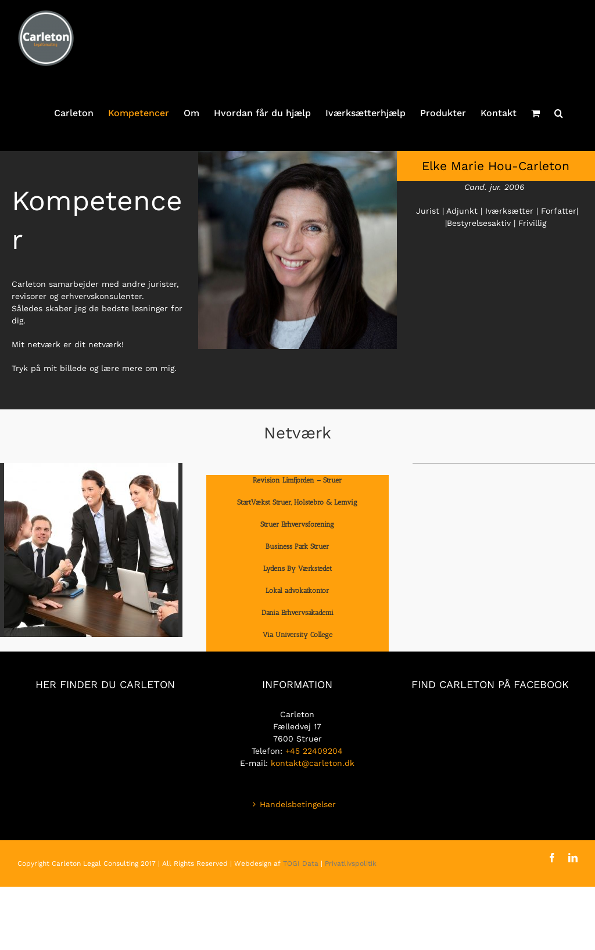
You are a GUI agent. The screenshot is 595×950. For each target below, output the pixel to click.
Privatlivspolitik (351, 863)
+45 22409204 (314, 750)
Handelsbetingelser (298, 804)
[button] (558, 113)
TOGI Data (300, 863)
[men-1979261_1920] (91, 467)
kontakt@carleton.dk (312, 763)
